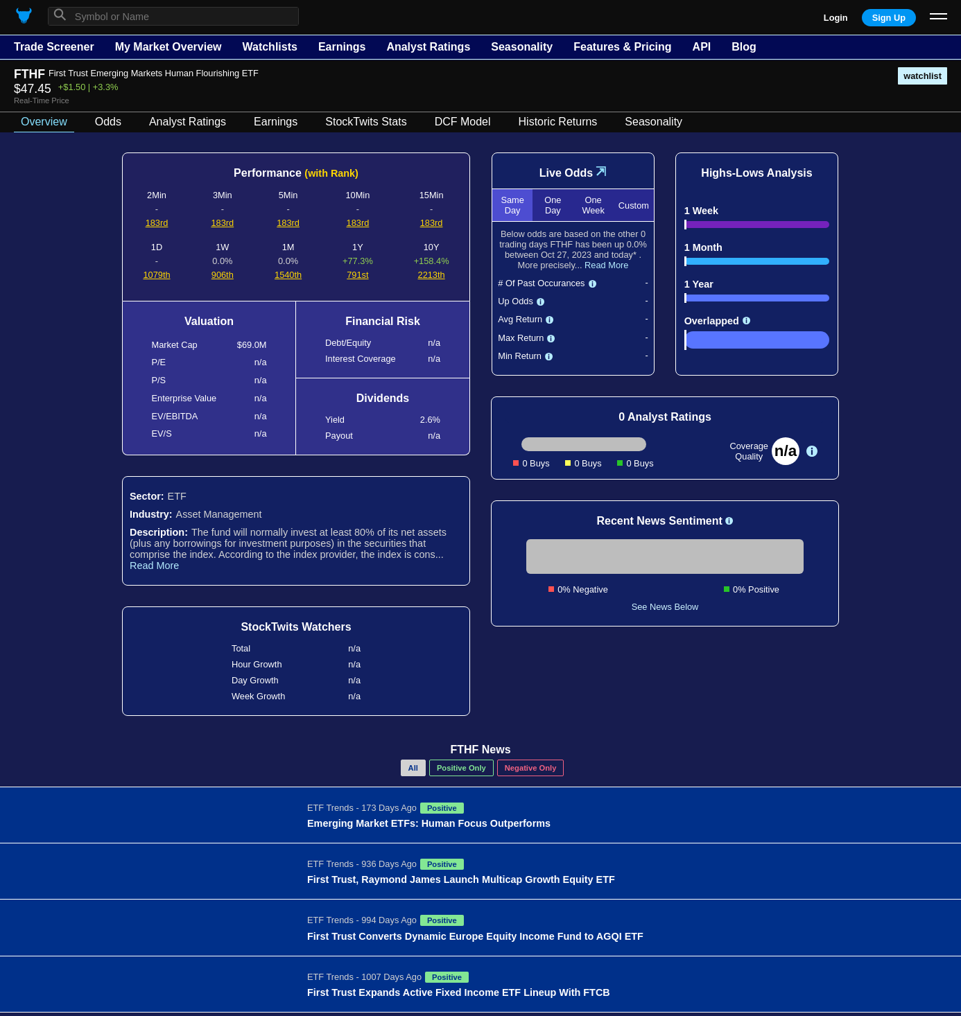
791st (357, 275)
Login (836, 17)
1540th (288, 275)
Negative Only (531, 768)
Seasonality (522, 47)
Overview (44, 122)
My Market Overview (168, 47)
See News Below (665, 607)
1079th (156, 275)
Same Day (512, 205)
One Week (593, 205)
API (702, 47)
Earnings (341, 47)
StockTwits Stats (365, 122)
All (413, 768)
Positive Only (461, 768)
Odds (108, 122)
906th (222, 275)
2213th (431, 275)
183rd (157, 223)
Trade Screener (54, 47)
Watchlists (269, 47)
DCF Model (463, 122)
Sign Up (889, 17)
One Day (552, 205)
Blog (743, 47)
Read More (154, 565)
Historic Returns (558, 122)
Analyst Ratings (428, 47)
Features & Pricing (622, 47)
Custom (633, 205)
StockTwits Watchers (296, 627)
